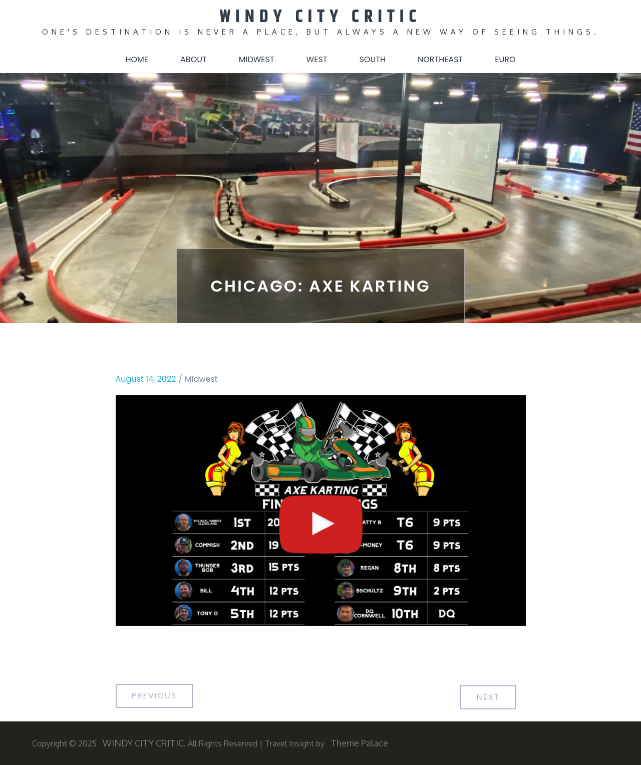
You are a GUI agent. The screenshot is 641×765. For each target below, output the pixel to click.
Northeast (440, 59)
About (193, 59)
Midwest (256, 59)
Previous (154, 695)
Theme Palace (359, 742)
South (372, 59)
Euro (505, 59)
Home (136, 59)
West (317, 59)
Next (487, 697)
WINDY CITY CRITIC (321, 17)
